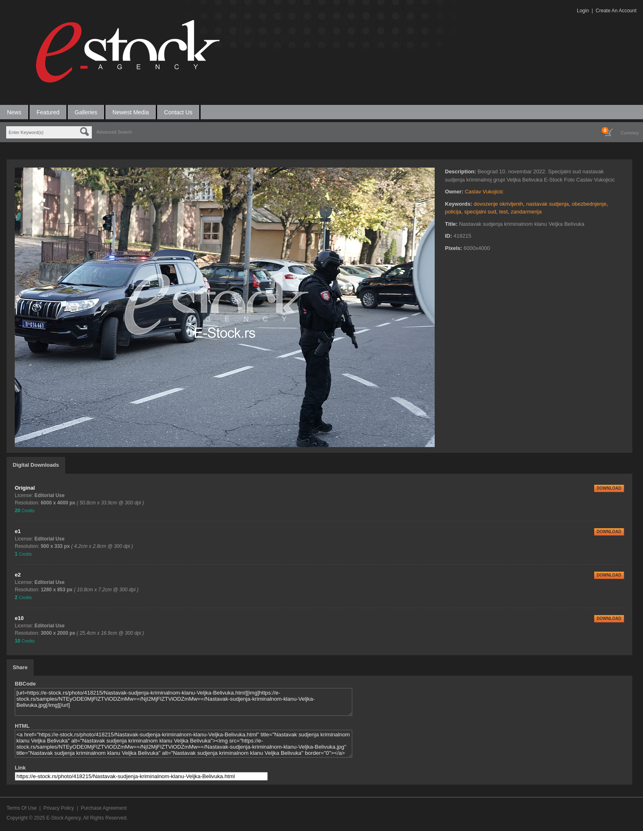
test (503, 212)
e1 (18, 531)
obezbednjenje (589, 204)
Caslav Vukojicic (484, 191)
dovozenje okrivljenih (498, 204)
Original (25, 488)
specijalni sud (480, 212)
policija (453, 212)
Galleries (86, 112)
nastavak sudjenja (547, 204)
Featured (47, 112)
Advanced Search (114, 131)
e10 (19, 618)
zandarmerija (526, 212)
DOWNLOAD (609, 488)
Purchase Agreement (104, 808)
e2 (18, 575)
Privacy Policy (58, 808)
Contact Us (178, 112)
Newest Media (130, 112)
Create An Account (616, 11)
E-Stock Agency (63, 818)
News (14, 112)
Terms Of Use (21, 808)
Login (583, 11)
